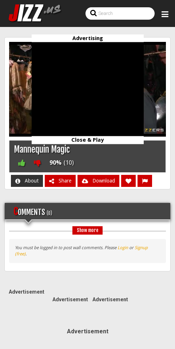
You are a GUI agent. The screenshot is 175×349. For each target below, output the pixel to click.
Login (123, 247)
